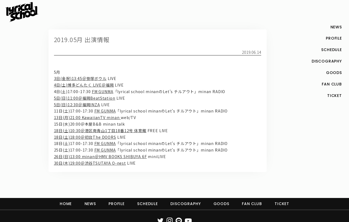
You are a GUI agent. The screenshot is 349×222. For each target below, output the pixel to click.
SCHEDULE (147, 203)
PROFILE (117, 203)
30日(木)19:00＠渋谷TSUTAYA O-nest (90, 163)
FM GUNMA (102, 91)
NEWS (90, 203)
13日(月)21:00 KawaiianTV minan (87, 117)
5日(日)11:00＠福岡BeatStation (84, 98)
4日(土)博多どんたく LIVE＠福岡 (84, 85)
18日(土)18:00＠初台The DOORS (85, 137)
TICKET (282, 203)
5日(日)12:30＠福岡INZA (77, 104)
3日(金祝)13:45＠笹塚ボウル (80, 78)
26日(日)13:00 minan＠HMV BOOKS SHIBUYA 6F (100, 156)
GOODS (221, 203)
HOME (66, 203)
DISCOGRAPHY (185, 203)
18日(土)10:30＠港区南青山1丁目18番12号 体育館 (100, 130)
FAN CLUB (252, 203)
